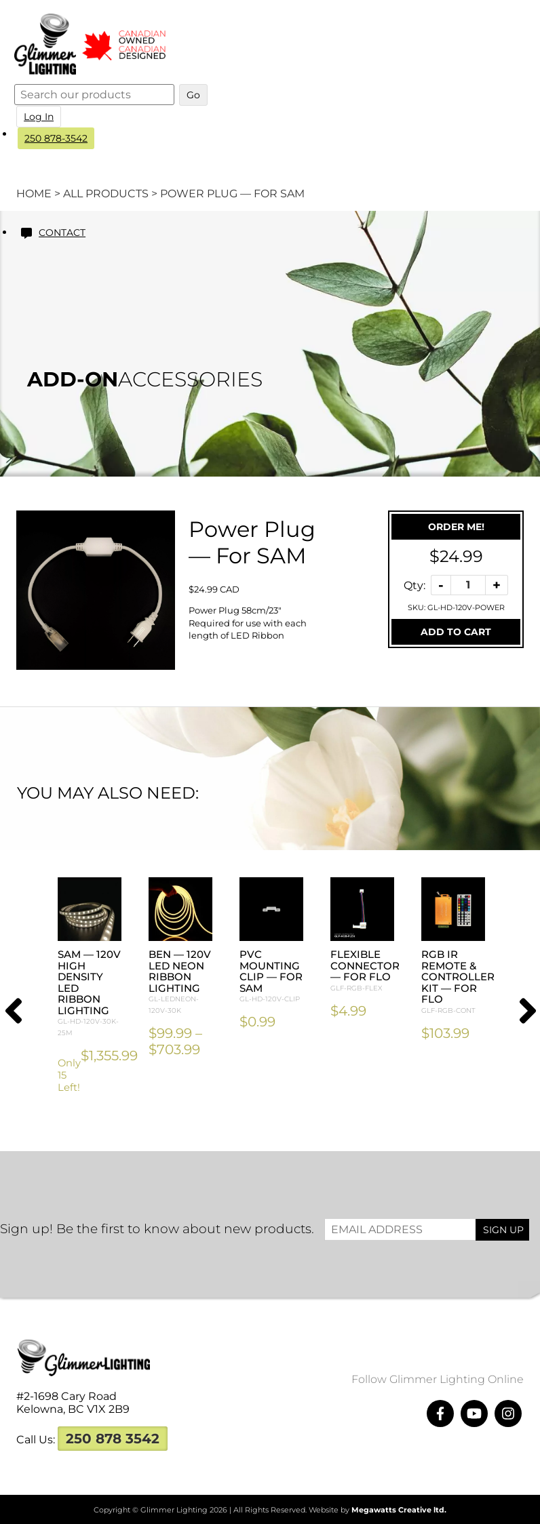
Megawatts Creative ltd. (398, 1510)
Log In (41, 117)
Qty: (414, 584)
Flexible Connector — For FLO (365, 971)
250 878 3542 (112, 1438)
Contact (64, 232)
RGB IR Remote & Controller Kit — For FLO (458, 982)
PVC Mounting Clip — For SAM (271, 976)
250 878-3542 (58, 138)
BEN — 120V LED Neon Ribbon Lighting (180, 982)
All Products (106, 193)
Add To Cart (456, 632)
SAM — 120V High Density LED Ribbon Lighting (89, 993)
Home (34, 193)
